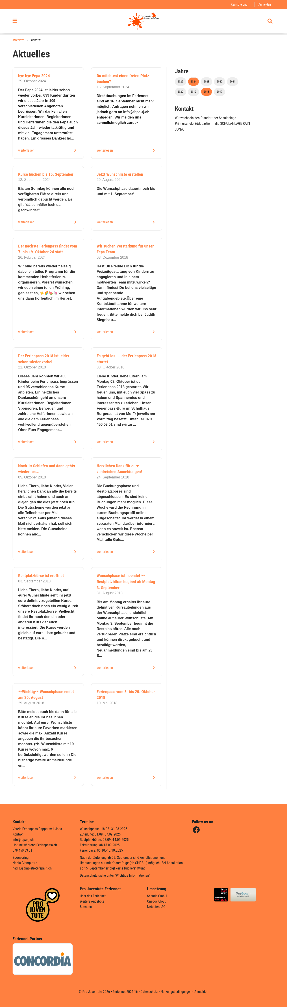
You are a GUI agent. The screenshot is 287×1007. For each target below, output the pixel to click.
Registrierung (238, 4)
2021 (232, 81)
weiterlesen (26, 150)
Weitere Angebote (92, 901)
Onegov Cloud (157, 901)
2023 (206, 81)
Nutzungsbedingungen (176, 992)
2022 (219, 81)
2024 (193, 81)
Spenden (86, 907)
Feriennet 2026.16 (124, 992)
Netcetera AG (156, 907)
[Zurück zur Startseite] (143, 22)
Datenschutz (149, 992)
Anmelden (264, 4)
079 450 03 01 (23, 850)
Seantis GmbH (157, 896)
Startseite (18, 40)
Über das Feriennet (93, 896)
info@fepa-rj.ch (23, 840)
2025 (180, 81)
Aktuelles (36, 40)
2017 (219, 91)
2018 (206, 91)
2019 (193, 91)
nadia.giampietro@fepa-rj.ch (33, 868)
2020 (180, 91)
